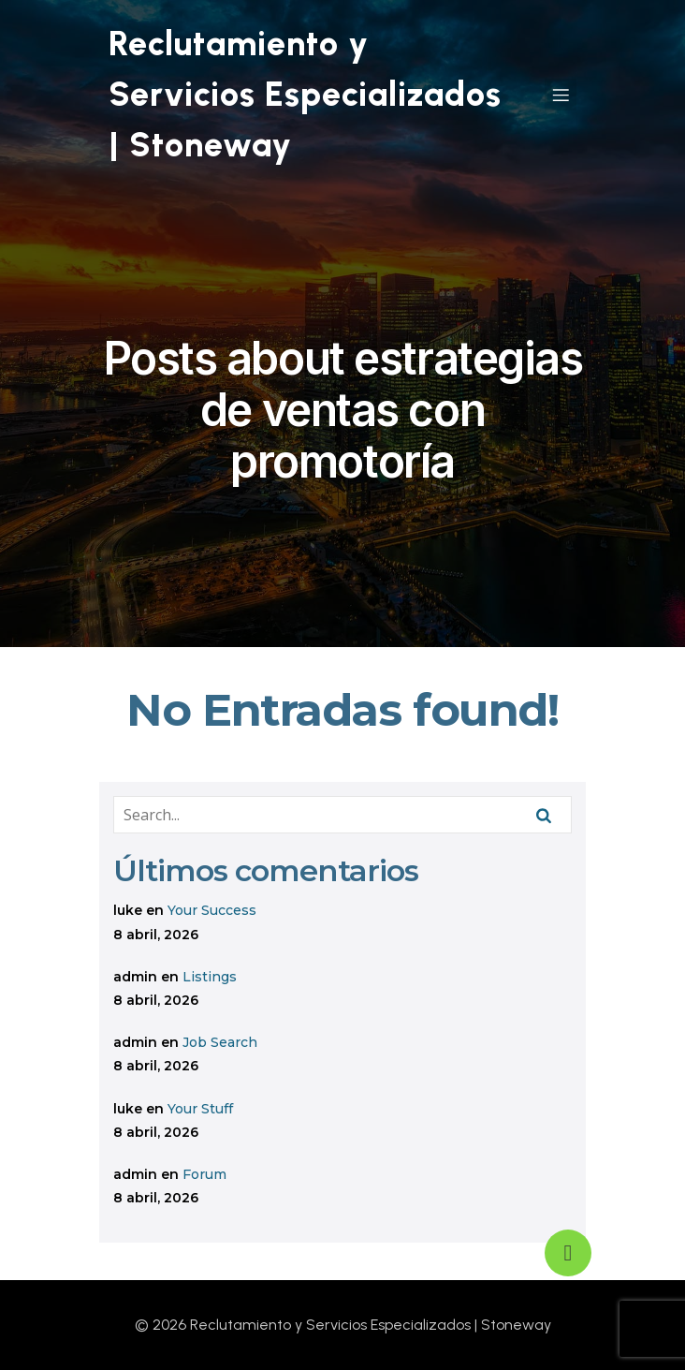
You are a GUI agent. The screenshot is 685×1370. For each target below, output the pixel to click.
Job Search (219, 1042)
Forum (204, 1174)
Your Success (212, 910)
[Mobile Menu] (560, 94)
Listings (209, 976)
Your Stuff (200, 1108)
